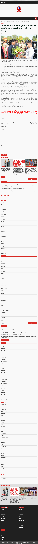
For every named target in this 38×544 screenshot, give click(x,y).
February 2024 (3, 246)
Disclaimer (18, 538)
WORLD (2, 317)
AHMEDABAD (3, 256)
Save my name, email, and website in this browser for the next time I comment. (15, 149)
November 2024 (3, 231)
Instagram (3, 530)
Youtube (2, 532)
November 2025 (3, 210)
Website (2, 145)
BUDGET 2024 (3, 415)
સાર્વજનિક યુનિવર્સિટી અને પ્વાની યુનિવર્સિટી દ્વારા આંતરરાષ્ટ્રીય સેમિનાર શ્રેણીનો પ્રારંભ (12, 184)
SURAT (34, 162)
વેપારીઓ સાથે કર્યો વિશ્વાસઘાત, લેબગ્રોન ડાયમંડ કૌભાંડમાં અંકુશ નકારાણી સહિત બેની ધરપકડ (7, 159)
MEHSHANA (3, 295)
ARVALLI (2, 257)
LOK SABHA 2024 (3, 293)
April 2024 (3, 388)
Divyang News (4, 33)
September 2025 (4, 214)
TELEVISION (3, 313)
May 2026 (2, 200)
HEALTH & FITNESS (4, 284)
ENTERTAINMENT (4, 276)
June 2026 (3, 341)
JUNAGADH (3, 439)
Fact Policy (34, 538)
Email (2, 142)
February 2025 (3, 226)
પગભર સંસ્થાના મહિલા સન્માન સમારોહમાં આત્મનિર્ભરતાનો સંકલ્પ (9, 186)
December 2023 (3, 249)
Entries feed (3, 474)
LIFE (1, 291)
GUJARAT (2, 23)
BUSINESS (2, 269)
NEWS (27, 162)
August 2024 (3, 236)
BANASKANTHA (3, 261)
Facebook (3, 528)
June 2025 (2, 219)
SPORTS (2, 310)
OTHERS (2, 300)
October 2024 (3, 232)
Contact (17, 539)
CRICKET (2, 271)
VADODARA (3, 315)
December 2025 (3, 209)
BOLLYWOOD (3, 266)
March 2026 (3, 204)
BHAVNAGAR (3, 409)
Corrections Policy (28, 538)
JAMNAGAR (3, 288)
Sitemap (20, 539)
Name (2, 138)
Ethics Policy (23, 538)
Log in (2, 472)
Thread (2, 535)
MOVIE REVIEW (3, 296)
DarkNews (22, 541)
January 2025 (3, 227)
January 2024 (3, 248)
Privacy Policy (13, 538)
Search (3, 173)
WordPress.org (4, 478)
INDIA (32, 162)
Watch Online (36, 18)
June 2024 (2, 239)
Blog (2, 264)
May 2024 (2, 241)
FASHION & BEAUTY (4, 278)
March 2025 (3, 224)
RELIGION (2, 305)
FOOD (2, 279)
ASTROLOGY (3, 259)
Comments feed (4, 476)
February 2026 (3, 205)
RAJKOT (2, 301)
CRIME (2, 273)
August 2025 (3, 359)
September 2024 (4, 234)
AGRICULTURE (3, 254)
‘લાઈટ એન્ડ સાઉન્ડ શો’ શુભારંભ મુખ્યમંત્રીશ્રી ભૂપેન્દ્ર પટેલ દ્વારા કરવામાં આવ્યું (28, 118)
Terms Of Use (8, 538)
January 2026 (3, 207)
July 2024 (2, 237)
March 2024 (3, 244)
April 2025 (2, 222)
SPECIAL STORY (3, 308)
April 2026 (2, 202)
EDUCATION (3, 274)
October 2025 (3, 212)
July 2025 (2, 217)
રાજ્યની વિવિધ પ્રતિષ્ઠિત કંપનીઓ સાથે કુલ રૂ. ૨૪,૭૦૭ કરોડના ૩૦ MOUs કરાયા (10, 118)
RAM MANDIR (3, 303)
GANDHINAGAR (3, 281)
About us (3, 538)
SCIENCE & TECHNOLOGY (5, 306)
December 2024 (3, 229)
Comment (3, 125)
